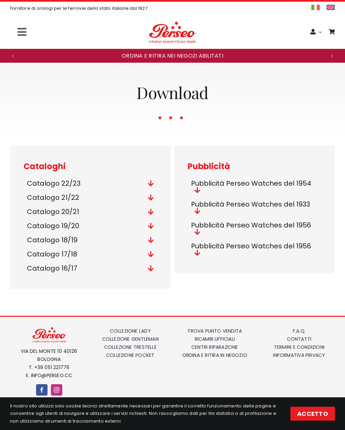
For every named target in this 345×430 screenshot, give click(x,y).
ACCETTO (312, 413)
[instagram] (56, 390)
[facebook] (42, 390)
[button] (12, 56)
